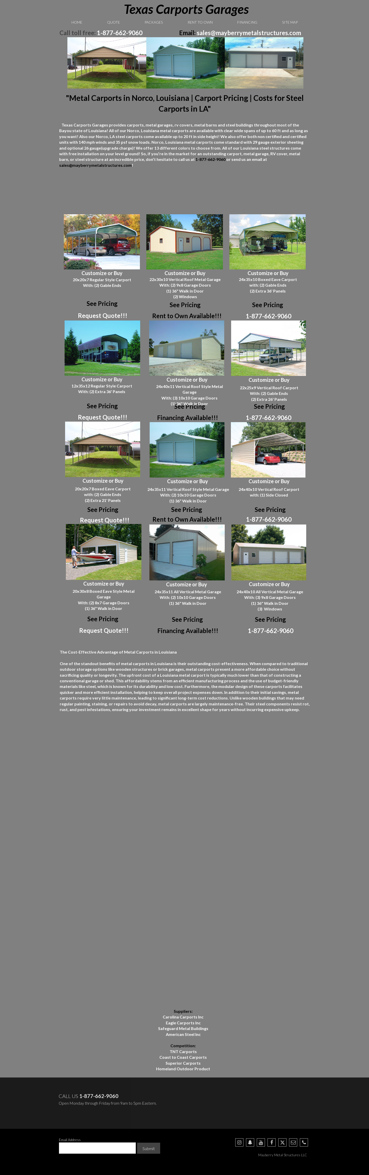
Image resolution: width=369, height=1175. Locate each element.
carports (180, 130)
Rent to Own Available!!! (187, 315)
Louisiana (174, 142)
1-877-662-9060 (119, 32)
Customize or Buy (101, 273)
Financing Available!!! (187, 417)
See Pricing (185, 304)
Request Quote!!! (102, 315)
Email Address (70, 1140)
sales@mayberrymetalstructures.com (249, 32)
